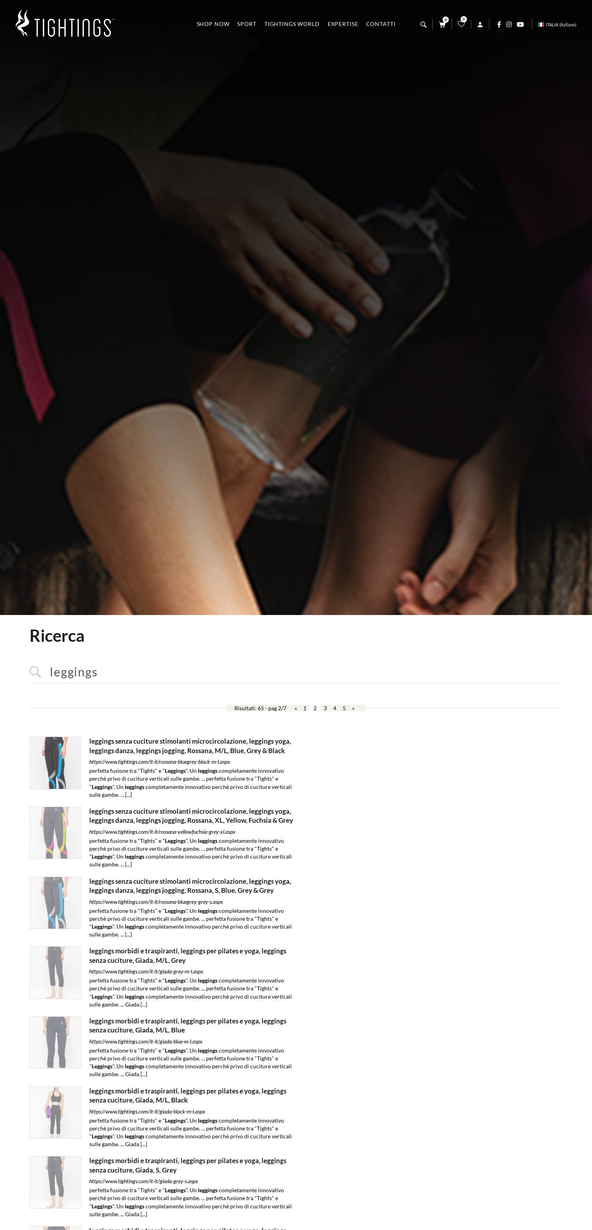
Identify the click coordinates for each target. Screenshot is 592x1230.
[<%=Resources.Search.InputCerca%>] (296, 672)
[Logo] (65, 23)
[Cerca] (423, 25)
